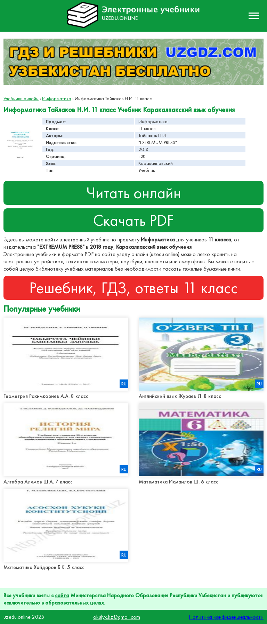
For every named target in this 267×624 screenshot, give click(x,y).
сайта (62, 595)
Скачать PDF (133, 220)
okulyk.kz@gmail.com (116, 617)
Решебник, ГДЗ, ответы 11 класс (133, 288)
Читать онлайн (133, 193)
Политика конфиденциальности (226, 617)
